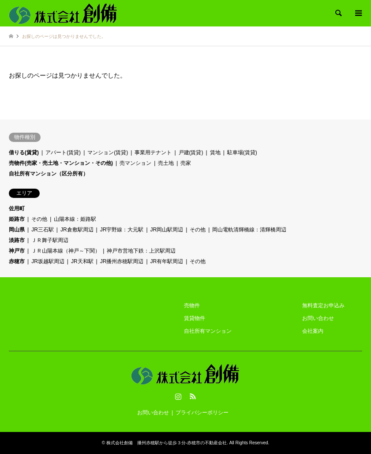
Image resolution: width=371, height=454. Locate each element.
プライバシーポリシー (202, 412)
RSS (193, 396)
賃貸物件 (194, 318)
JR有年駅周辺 (167, 261)
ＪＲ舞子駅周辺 (49, 240)
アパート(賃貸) (63, 152)
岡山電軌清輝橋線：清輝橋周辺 (249, 230)
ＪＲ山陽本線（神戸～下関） (65, 251)
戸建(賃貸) (191, 152)
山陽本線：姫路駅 (75, 219)
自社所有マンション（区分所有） (48, 174)
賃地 (215, 152)
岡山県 (17, 230)
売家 (185, 163)
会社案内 (312, 331)
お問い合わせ (318, 318)
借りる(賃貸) (24, 152)
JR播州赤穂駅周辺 (122, 261)
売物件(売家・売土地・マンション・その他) (61, 163)
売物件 (192, 305)
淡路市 (17, 240)
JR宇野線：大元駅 (122, 230)
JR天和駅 (82, 261)
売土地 (166, 163)
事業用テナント (153, 152)
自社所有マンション (208, 331)
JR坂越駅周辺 (47, 261)
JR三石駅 (42, 230)
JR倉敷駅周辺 (77, 230)
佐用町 (17, 208)
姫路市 (17, 219)
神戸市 (17, 251)
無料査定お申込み (323, 305)
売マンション (135, 163)
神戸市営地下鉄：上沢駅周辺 (141, 251)
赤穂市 (17, 261)
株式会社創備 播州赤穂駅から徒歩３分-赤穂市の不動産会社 (166, 442)
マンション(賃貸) (107, 152)
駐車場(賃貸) (242, 152)
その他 (39, 219)
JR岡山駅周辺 (167, 230)
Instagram (178, 396)
